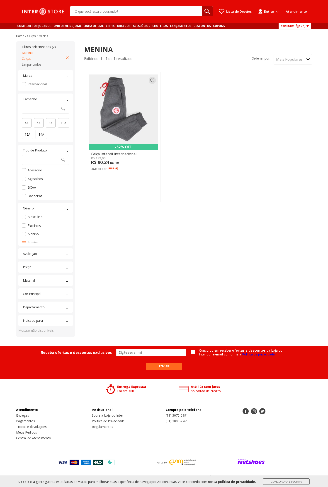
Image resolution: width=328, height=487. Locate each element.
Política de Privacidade (108, 421)
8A (51, 123)
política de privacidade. (237, 482)
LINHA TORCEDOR (118, 26)
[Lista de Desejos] (235, 11)
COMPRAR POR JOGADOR (34, 26)
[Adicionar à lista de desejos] (152, 80)
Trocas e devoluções (31, 427)
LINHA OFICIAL (93, 26)
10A (63, 123)
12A (27, 134)
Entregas (22, 415)
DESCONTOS (202, 26)
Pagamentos (25, 421)
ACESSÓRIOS (141, 26)
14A (41, 134)
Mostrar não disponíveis (36, 330)
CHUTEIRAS (160, 26)
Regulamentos (102, 427)
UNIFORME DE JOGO (67, 26)
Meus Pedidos (26, 432)
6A (39, 123)
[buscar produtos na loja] (207, 11)
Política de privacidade (258, 354)
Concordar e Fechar (286, 482)
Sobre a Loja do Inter (107, 415)
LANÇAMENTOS (180, 26)
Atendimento (296, 11)
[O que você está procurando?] (141, 11)
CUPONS (219, 26)
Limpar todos (31, 64)
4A (27, 123)
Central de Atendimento (33, 438)
